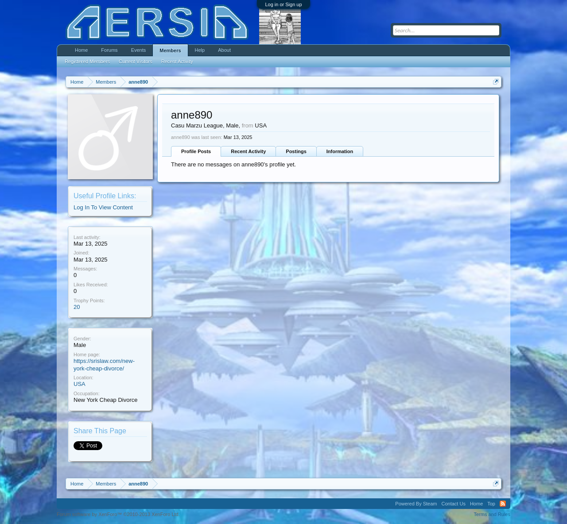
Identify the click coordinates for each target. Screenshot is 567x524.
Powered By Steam (416, 503)
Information (339, 151)
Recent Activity (248, 151)
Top (491, 503)
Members (170, 50)
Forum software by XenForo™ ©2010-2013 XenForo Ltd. (118, 514)
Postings (296, 151)
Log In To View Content (103, 207)
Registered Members (87, 61)
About (224, 50)
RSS (503, 504)
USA (79, 384)
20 (77, 307)
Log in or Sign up (283, 4)
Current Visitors (135, 61)
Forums (109, 50)
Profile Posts (196, 151)
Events (138, 50)
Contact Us (453, 503)
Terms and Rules (492, 514)
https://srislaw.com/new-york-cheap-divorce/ (104, 365)
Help (200, 50)
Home (81, 50)
